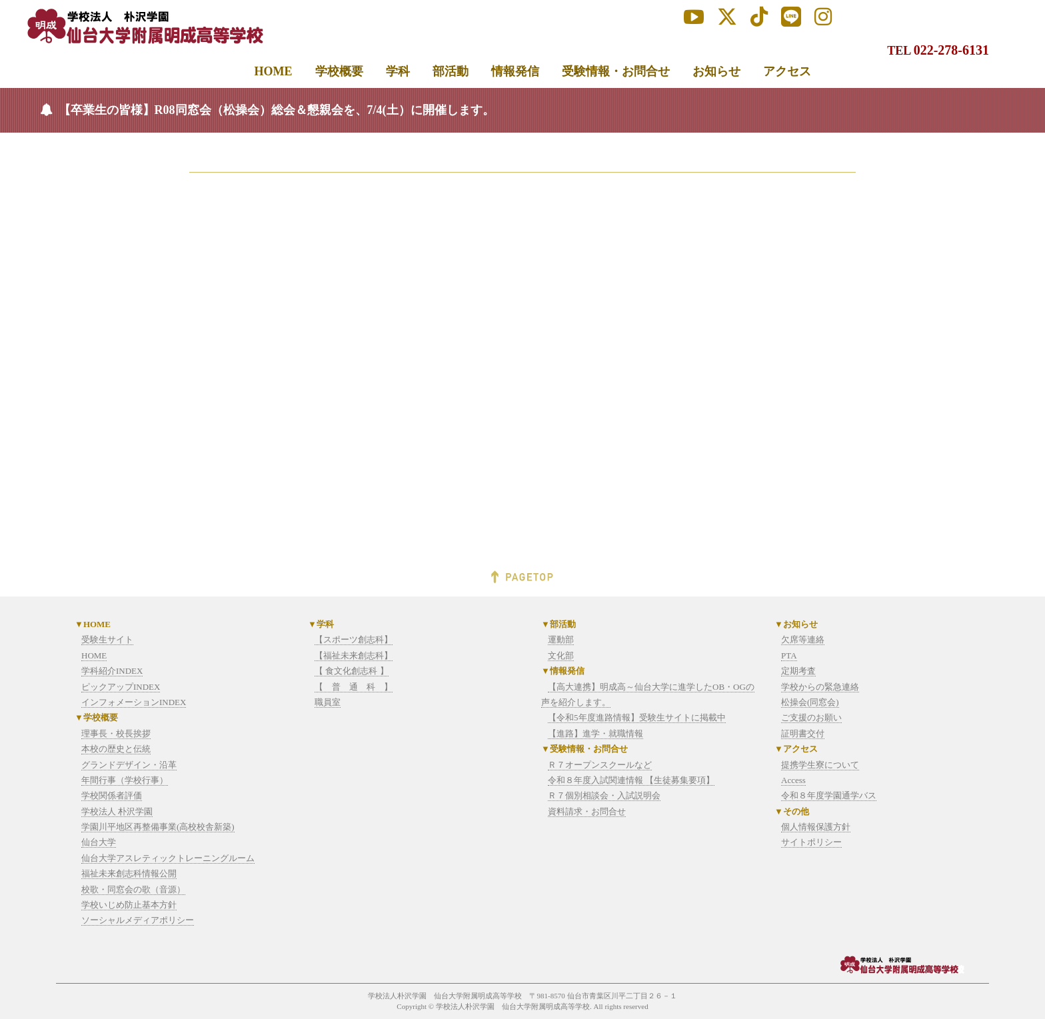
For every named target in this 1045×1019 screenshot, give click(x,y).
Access (793, 780)
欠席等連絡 (802, 639)
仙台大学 (98, 842)
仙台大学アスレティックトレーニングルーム (168, 858)
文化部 (561, 655)
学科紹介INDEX (112, 671)
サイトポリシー (811, 842)
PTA (789, 655)
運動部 (561, 639)
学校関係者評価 (111, 795)
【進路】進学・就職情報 (595, 733)
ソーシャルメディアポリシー (137, 920)
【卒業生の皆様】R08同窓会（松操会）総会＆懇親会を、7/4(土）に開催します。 (277, 110)
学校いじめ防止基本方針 (129, 905)
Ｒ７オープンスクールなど (600, 765)
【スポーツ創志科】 (354, 639)
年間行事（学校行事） (124, 780)
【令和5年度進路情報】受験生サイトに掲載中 (637, 717)
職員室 (328, 702)
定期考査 (798, 671)
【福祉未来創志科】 (354, 655)
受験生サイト (107, 639)
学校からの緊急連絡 (820, 687)
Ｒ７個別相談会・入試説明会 (604, 795)
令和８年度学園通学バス (828, 795)
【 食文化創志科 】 (352, 671)
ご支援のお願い (811, 717)
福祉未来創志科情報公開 (129, 873)
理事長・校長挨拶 (116, 733)
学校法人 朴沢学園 (117, 811)
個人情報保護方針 (815, 827)
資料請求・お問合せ (587, 811)
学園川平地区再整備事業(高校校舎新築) (158, 827)
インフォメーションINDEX (133, 702)
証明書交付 (802, 733)
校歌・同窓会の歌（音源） (133, 889)
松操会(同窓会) (810, 702)
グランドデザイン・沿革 (129, 765)
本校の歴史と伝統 (116, 749)
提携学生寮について (820, 765)
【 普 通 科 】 (354, 687)
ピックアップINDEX (120, 687)
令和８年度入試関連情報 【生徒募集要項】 (631, 780)
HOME (94, 655)
